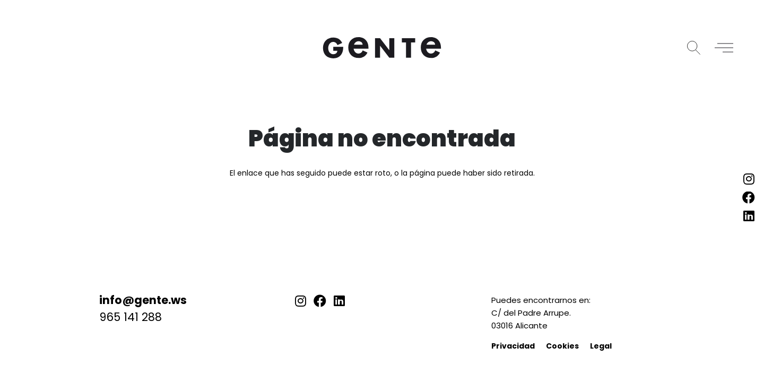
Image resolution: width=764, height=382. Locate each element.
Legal (601, 346)
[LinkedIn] (339, 301)
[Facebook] (320, 301)
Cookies (562, 346)
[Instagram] (300, 301)
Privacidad (513, 346)
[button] (693, 47)
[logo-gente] (382, 47)
